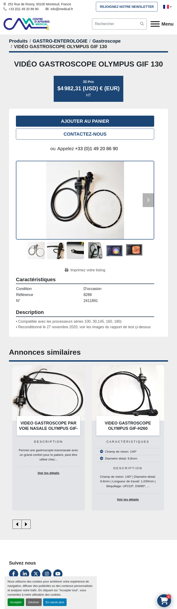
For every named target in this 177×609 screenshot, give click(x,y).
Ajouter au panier (85, 121)
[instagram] (46, 574)
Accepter (16, 602)
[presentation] (17, 524)
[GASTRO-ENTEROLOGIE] (60, 41)
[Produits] (18, 41)
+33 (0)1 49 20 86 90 (23, 9)
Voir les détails (48, 473)
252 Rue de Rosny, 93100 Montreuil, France (39, 4)
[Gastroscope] (106, 41)
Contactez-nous (85, 134)
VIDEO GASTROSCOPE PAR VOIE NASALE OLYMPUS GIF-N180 (48, 428)
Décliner (33, 602)
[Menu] (155, 24)
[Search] (119, 23)
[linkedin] (24, 574)
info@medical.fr (61, 9)
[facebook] (13, 574)
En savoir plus (55, 602)
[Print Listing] (85, 270)
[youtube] (57, 574)
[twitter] (35, 574)
